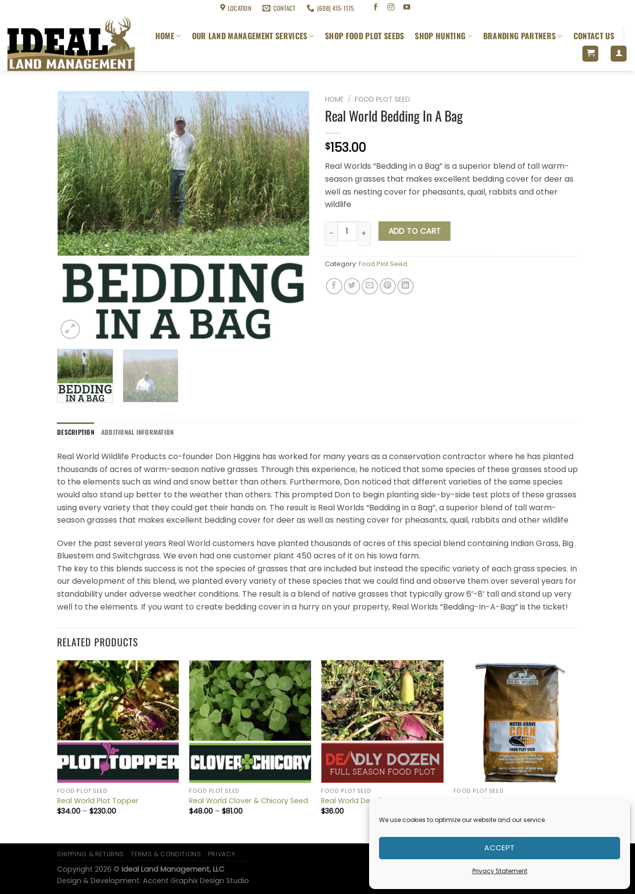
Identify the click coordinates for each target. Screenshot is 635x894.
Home (168, 36)
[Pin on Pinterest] (388, 286)
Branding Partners (523, 36)
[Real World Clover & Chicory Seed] (250, 721)
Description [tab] (75, 432)
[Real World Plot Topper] (118, 721)
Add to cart (414, 231)
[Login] (619, 54)
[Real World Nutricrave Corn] (514, 721)
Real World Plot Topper (97, 801)
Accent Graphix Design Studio (196, 881)
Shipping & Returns (30, 8)
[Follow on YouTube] (407, 8)
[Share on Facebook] (334, 286)
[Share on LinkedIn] (405, 286)
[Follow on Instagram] (391, 8)
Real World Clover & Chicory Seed (248, 801)
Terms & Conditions (87, 8)
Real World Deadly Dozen (365, 801)
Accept (499, 847)
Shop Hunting (443, 36)
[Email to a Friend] (370, 286)
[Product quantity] (347, 231)
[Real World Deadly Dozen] (382, 721)
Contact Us (593, 36)
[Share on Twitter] (352, 286)
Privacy (221, 854)
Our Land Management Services (253, 36)
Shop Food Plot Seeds (364, 36)
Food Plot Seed (382, 99)
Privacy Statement (499, 871)
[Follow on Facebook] (375, 8)
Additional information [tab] (137, 432)
